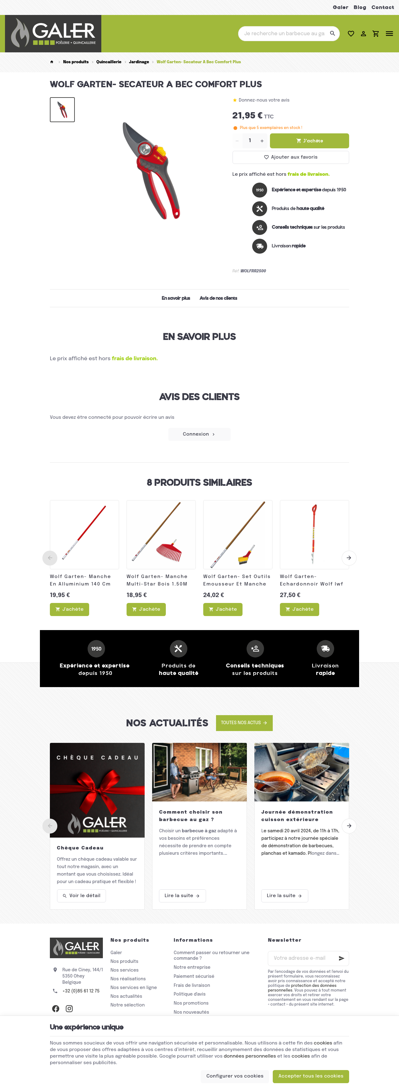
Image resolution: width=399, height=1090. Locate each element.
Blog (360, 7)
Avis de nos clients (218, 298)
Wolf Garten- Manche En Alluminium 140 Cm (80, 580)
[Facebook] (55, 1008)
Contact (383, 7)
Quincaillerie (109, 62)
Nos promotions (191, 1003)
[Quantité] (250, 140)
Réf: (236, 271)
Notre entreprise (192, 967)
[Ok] (341, 958)
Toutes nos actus (241, 723)
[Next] (349, 558)
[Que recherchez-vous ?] (289, 33)
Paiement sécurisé (194, 976)
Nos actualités (167, 723)
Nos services (124, 970)
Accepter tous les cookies (311, 1076)
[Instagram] (69, 1008)
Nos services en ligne (133, 988)
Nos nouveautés (191, 1012)
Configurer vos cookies (235, 1076)
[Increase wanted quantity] (262, 140)
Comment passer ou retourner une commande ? (211, 956)
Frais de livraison (192, 985)
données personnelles (250, 1056)
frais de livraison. (308, 174)
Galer (341, 7)
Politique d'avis (189, 994)
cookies (323, 1043)
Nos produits (76, 62)
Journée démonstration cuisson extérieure (297, 816)
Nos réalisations (128, 979)
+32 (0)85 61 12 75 (80, 991)
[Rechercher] (332, 33)
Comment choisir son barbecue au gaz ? (191, 816)
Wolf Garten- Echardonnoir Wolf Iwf (312, 580)
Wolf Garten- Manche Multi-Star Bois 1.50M (157, 580)
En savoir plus (176, 298)
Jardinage (139, 62)
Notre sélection (127, 1005)
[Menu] (389, 33)
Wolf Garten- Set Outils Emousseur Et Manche (237, 580)
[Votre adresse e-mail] (308, 958)
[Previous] (49, 558)
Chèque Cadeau (80, 848)
